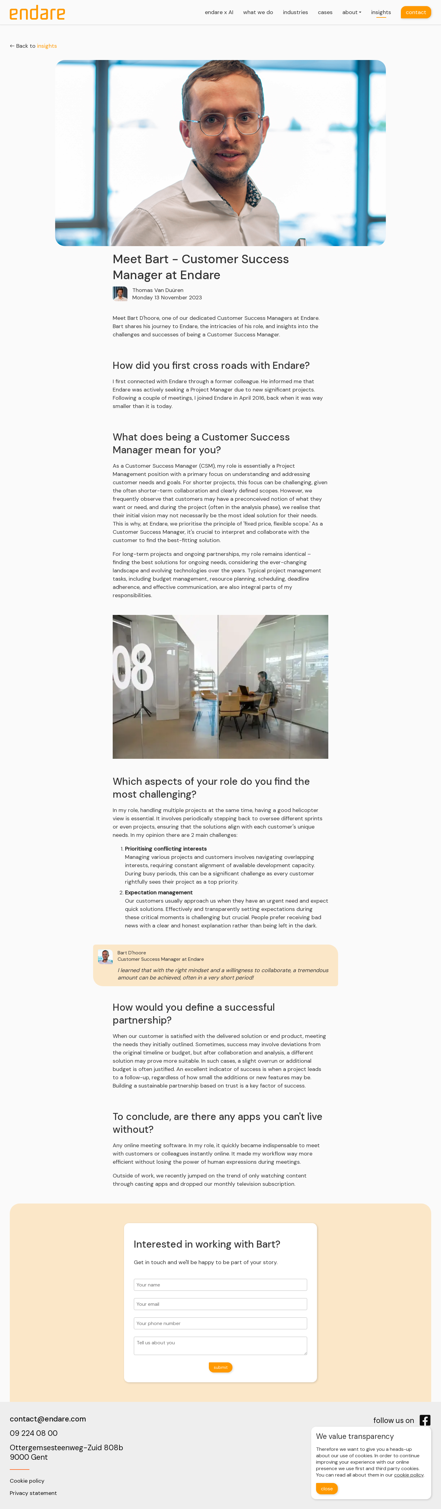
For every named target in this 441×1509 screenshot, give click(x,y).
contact (416, 12)
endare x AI (219, 12)
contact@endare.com (48, 1419)
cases (325, 12)
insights (381, 12)
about (350, 12)
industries (295, 12)
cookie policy (409, 1475)
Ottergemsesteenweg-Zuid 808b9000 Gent (66, 1452)
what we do (258, 12)
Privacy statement (33, 1493)
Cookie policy (27, 1481)
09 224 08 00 (34, 1433)
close (327, 1488)
